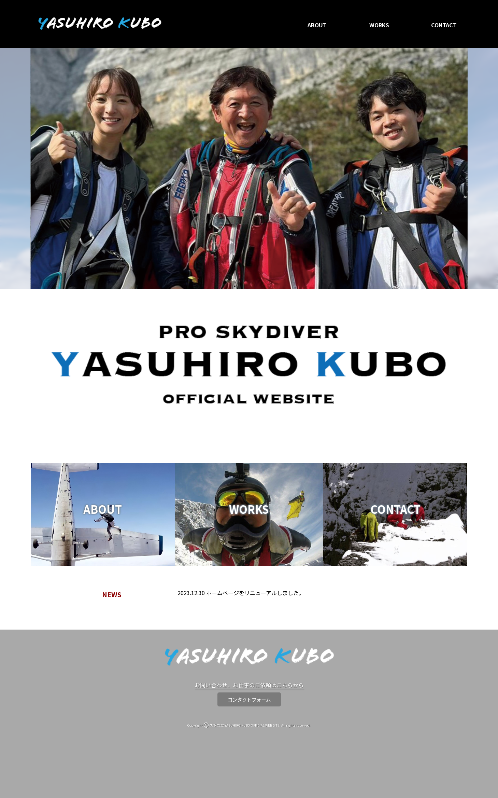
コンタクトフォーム (249, 699)
